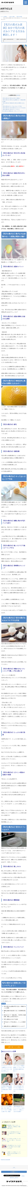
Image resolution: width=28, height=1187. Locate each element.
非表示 (18, 95)
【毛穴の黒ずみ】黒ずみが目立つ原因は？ (11, 98)
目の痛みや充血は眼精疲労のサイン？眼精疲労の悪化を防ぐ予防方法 (6, 1089)
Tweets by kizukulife (5, 1159)
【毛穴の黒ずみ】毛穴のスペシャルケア (11, 109)
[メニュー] (25, 2)
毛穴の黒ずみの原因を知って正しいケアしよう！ (13, 111)
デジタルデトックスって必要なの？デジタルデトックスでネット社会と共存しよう (6, 1068)
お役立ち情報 (11, 16)
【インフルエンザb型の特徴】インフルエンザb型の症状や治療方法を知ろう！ (18, 1068)
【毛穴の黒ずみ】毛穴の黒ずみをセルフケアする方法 (13, 107)
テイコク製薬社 (4, 16)
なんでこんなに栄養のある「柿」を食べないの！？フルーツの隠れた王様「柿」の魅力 (6, 1109)
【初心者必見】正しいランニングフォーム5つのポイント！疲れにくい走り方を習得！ (18, 1109)
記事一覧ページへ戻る (14, 1047)
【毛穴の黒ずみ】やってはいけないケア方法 (12, 106)
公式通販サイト (14, 1171)
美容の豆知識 (19, 16)
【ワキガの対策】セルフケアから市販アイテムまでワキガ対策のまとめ (18, 1089)
